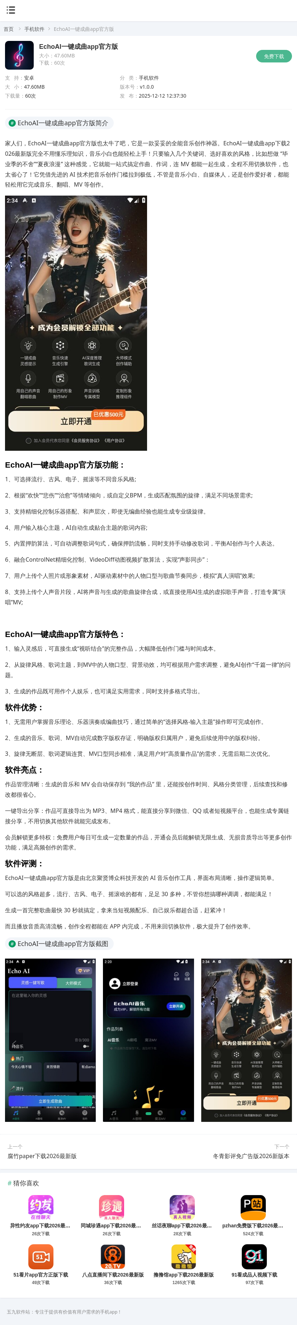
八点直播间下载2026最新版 (112, 1275)
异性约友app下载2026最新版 (42, 1225)
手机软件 (34, 28)
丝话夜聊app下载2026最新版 (184, 1225)
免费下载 (274, 56)
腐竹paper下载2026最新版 (42, 1156)
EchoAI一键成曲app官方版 (78, 46)
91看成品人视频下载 (255, 1275)
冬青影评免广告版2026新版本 (251, 1156)
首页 (9, 28)
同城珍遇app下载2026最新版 (113, 1225)
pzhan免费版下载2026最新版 (255, 1225)
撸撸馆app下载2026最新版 (184, 1275)
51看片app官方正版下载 (41, 1275)
